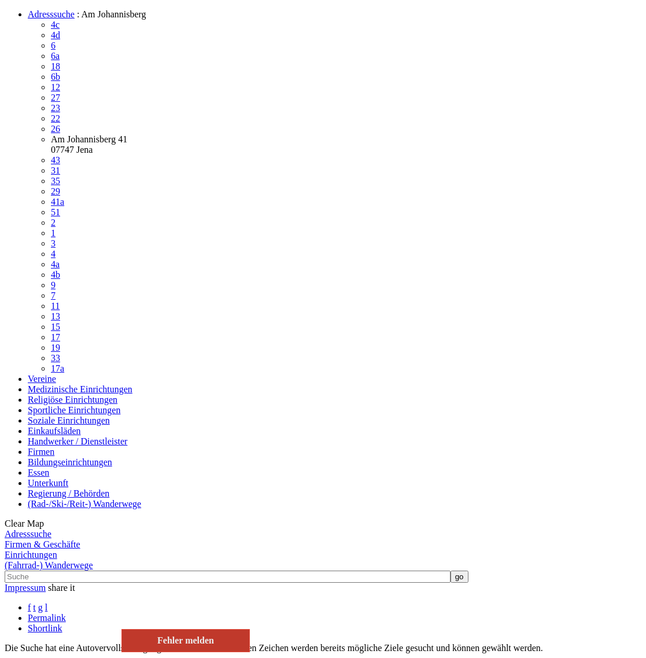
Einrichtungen (31, 555)
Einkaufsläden (54, 431)
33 (55, 358)
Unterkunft (48, 483)
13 (55, 316)
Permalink (47, 618)
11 (55, 306)
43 (55, 160)
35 (55, 181)
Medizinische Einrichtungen (80, 389)
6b (55, 77)
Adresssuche (51, 14)
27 (55, 97)
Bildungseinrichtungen (70, 462)
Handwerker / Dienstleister (77, 441)
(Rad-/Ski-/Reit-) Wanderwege (84, 504)
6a (55, 56)
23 (55, 108)
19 (55, 347)
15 (55, 327)
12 (55, 87)
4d (55, 35)
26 (55, 129)
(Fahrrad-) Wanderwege (49, 565)
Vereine (42, 379)
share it (61, 588)
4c (55, 25)
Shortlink (45, 628)
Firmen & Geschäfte (42, 544)
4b (55, 275)
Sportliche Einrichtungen (74, 410)
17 (55, 337)
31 (55, 170)
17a (57, 368)
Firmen (41, 452)
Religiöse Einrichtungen (72, 400)
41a (57, 202)
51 (55, 212)
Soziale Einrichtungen (69, 420)
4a (55, 264)
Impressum (25, 588)
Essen (38, 472)
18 (55, 66)
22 (55, 118)
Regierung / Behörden (68, 493)
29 (55, 191)
